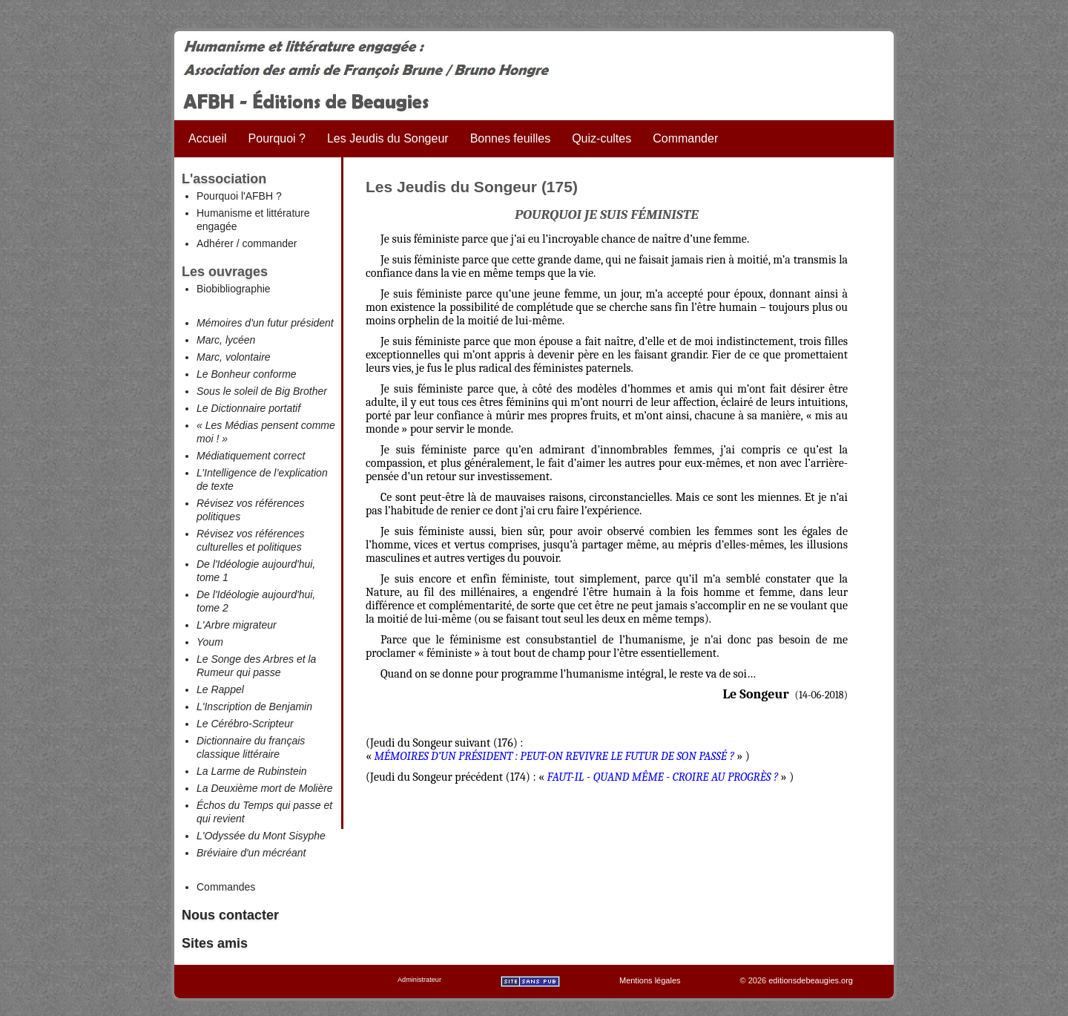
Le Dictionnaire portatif (248, 408)
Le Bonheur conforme (247, 374)
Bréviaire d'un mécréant (251, 853)
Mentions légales (650, 980)
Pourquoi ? (277, 138)
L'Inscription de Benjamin (254, 706)
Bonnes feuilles (510, 138)
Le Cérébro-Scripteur (245, 724)
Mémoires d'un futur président (265, 323)
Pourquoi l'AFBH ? (239, 196)
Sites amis (215, 943)
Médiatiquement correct (251, 456)
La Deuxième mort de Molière (265, 788)
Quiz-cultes (601, 138)
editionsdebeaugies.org (810, 980)
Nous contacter (230, 915)
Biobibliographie (234, 289)
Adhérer (215, 243)
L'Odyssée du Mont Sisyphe (261, 836)
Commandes (226, 887)
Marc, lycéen (226, 340)
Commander (685, 138)
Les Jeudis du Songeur (388, 138)
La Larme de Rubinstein (252, 771)
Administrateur (419, 979)
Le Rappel (220, 689)
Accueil (207, 138)
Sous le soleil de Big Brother (262, 391)
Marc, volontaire (234, 357)
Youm (210, 642)
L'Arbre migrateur (237, 625)
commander (269, 243)
